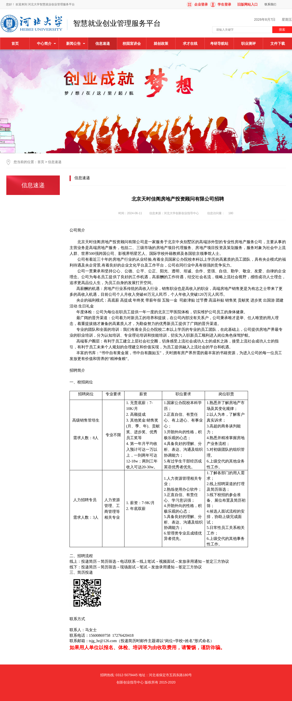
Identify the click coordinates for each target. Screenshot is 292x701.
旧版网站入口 (247, 4)
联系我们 (270, 4)
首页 (15, 43)
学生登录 (224, 4)
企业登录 (201, 4)
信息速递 (55, 162)
